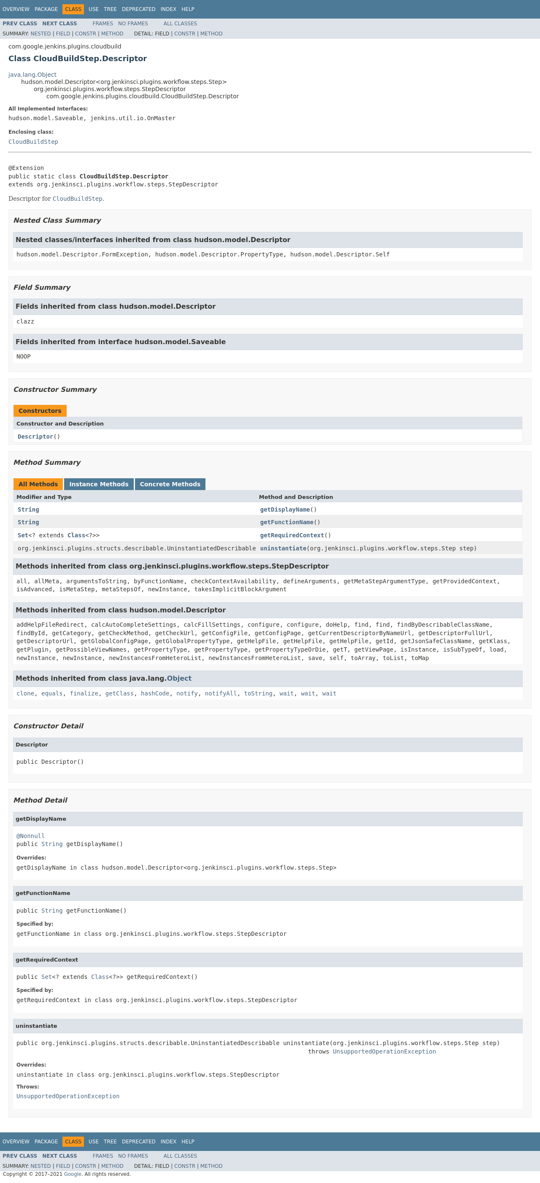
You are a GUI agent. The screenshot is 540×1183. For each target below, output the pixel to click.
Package (46, 9)
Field (63, 34)
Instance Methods (98, 484)
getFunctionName (286, 522)
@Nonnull (30, 836)
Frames (103, 24)
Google (72, 1174)
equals (52, 693)
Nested (40, 34)
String (28, 509)
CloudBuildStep (33, 141)
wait (287, 693)
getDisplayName (285, 509)
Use (94, 9)
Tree (110, 9)
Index (169, 9)
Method (112, 34)
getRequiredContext (292, 535)
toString (258, 693)
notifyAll (221, 693)
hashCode (155, 693)
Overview (16, 9)
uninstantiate (283, 548)
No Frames (133, 24)
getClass (119, 693)
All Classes (180, 24)
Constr (85, 34)
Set (23, 535)
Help (187, 9)
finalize (84, 693)
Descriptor (35, 436)
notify (187, 693)
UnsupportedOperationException (384, 1051)
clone (25, 693)
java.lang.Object (32, 74)
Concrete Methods (170, 484)
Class (76, 535)
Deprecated (139, 9)
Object (179, 678)
